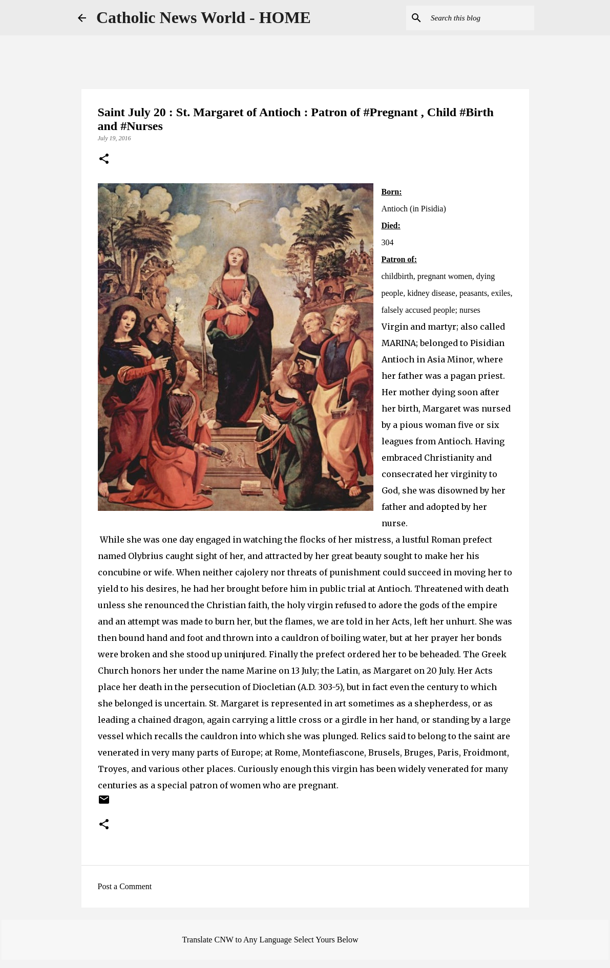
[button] (104, 160)
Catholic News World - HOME (203, 17)
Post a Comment (125, 886)
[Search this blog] (480, 18)
